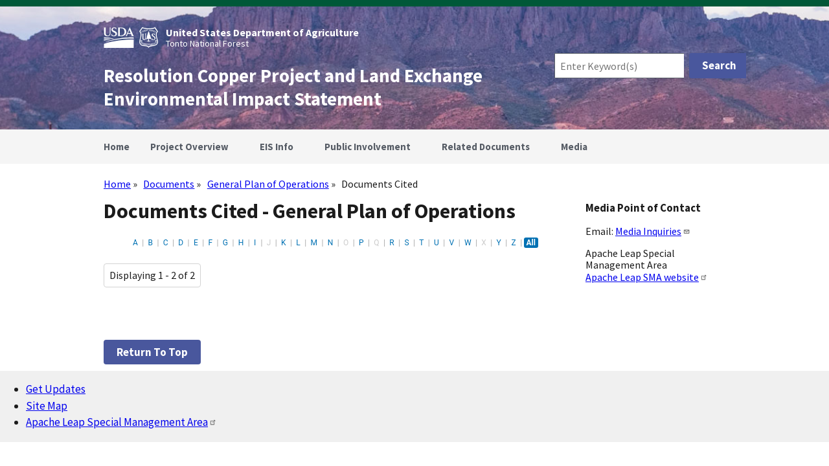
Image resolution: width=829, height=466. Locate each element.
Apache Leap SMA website (646, 277)
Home (117, 183)
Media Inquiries (652, 231)
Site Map (46, 406)
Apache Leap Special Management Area (121, 422)
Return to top (152, 352)
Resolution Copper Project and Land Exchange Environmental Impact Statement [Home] (293, 87)
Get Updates (55, 389)
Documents (168, 183)
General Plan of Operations (268, 183)
